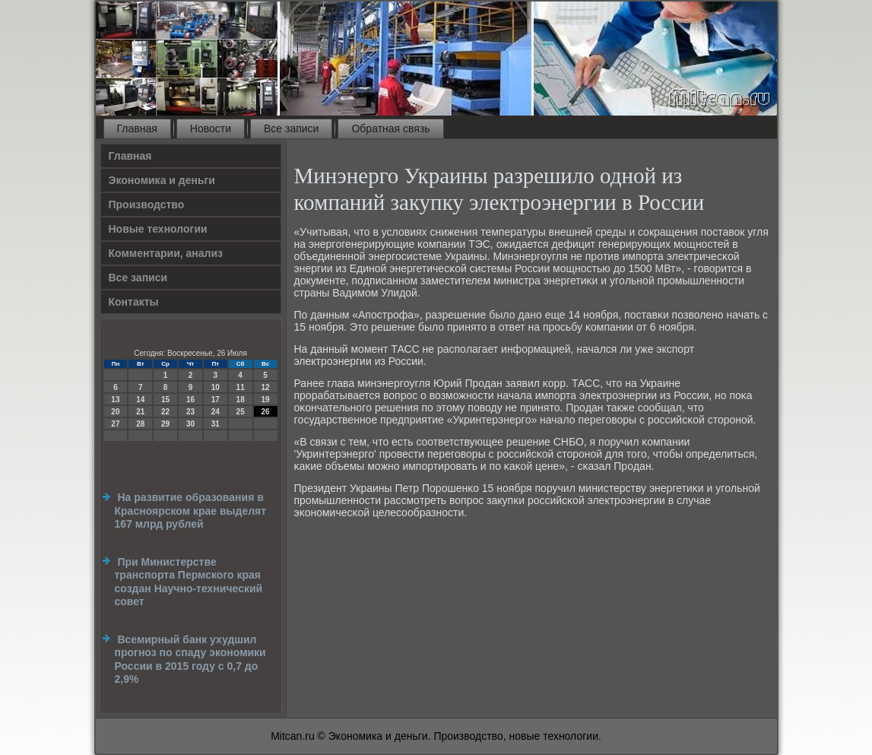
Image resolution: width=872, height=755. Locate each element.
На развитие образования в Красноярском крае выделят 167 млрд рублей (191, 510)
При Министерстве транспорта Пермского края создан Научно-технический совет (189, 582)
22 (165, 412)
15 (165, 399)
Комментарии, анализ (166, 253)
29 (165, 424)
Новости (210, 128)
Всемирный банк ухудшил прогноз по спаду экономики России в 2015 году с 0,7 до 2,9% (190, 659)
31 (215, 424)
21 (140, 412)
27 (115, 424)
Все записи (291, 128)
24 (215, 412)
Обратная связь (390, 128)
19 (265, 399)
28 (140, 424)
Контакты (134, 302)
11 (240, 387)
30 (190, 424)
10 (215, 387)
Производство (147, 204)
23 (190, 412)
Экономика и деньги (162, 180)
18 (240, 399)
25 (240, 412)
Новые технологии (158, 229)
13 (115, 399)
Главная (137, 128)
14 (140, 399)
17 (215, 399)
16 (190, 399)
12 (265, 387)
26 (265, 412)
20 (115, 412)
